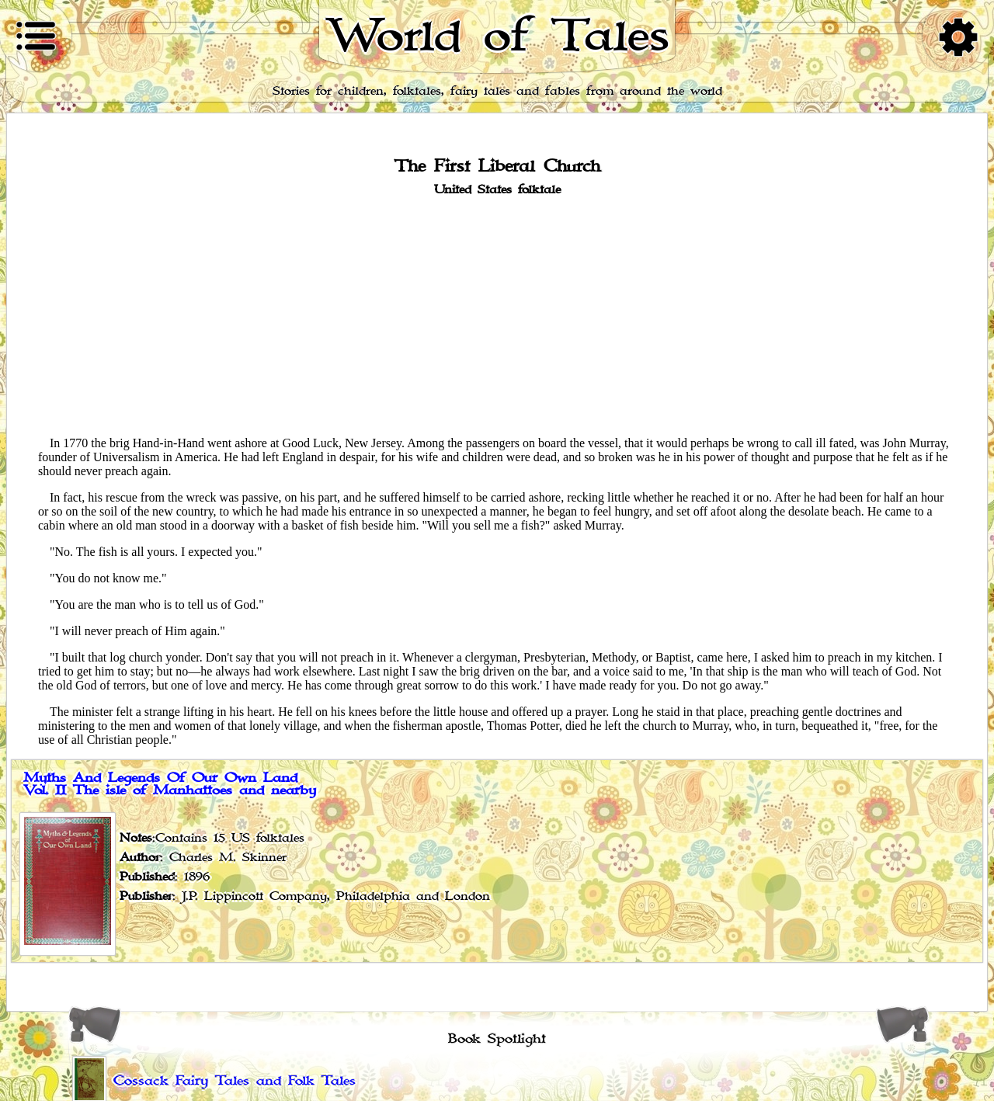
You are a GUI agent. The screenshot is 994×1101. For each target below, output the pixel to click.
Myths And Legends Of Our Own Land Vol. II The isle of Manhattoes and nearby (169, 784)
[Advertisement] (497, 315)
